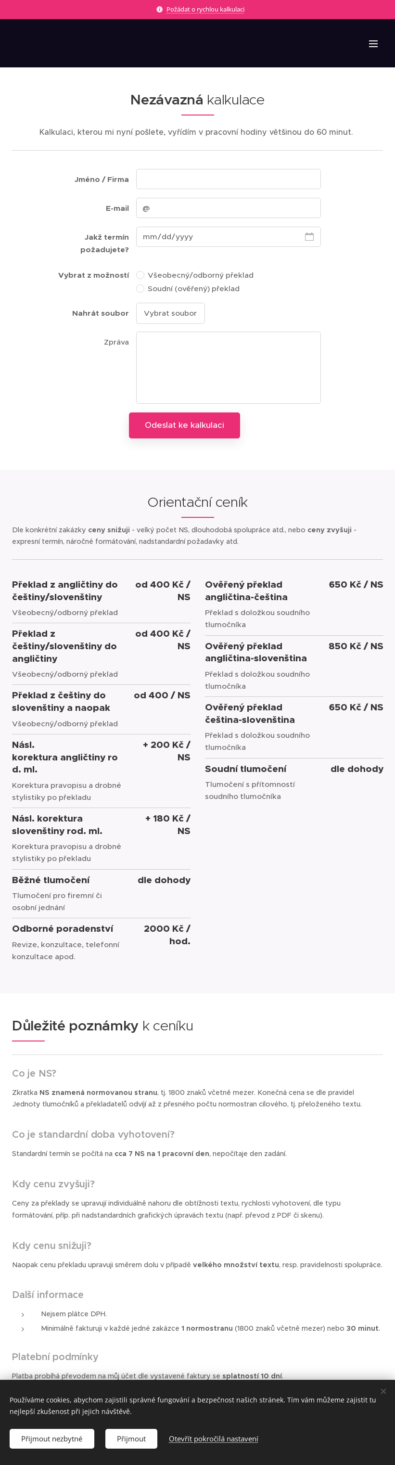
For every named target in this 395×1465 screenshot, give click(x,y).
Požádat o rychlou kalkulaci (205, 9)
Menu (373, 43)
